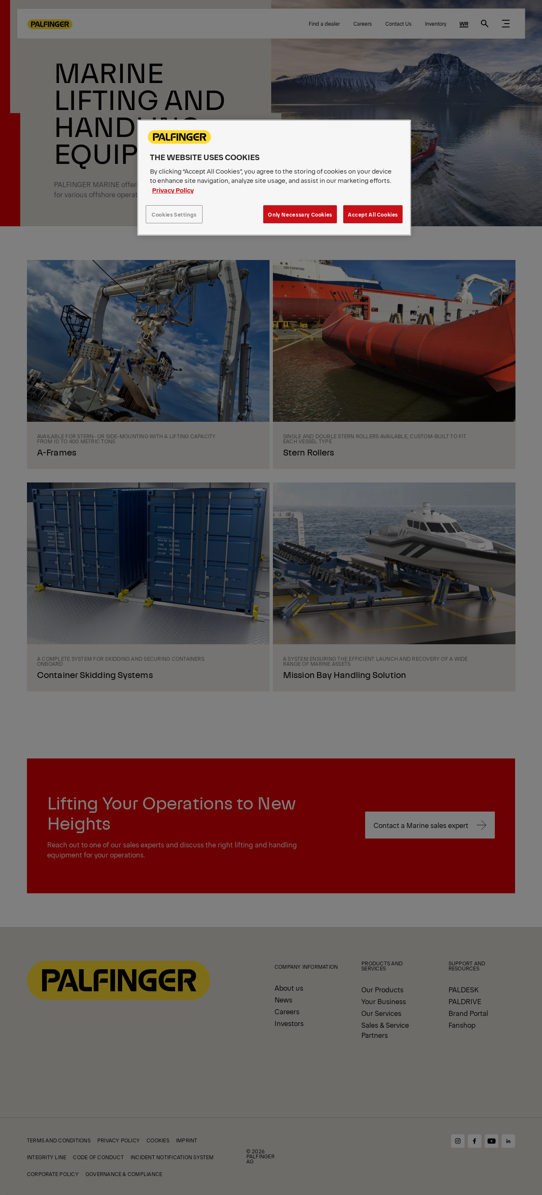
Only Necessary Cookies (300, 214)
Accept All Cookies (373, 214)
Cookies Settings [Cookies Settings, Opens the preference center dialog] (174, 214)
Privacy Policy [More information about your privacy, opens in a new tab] (173, 189)
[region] (274, 178)
